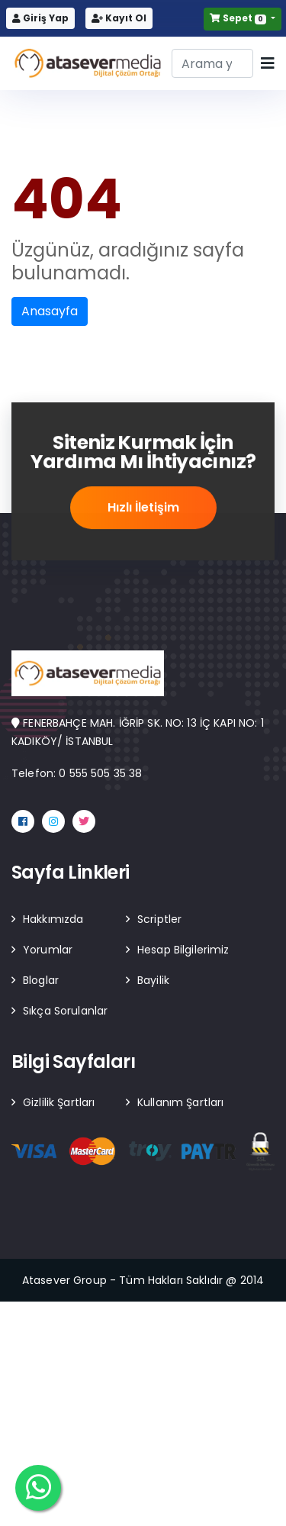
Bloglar (41, 980)
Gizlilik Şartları (59, 1102)
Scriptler (159, 919)
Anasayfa (49, 311)
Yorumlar (47, 949)
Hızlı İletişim (143, 509)
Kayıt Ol (119, 17)
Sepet (239, 17)
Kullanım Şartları (180, 1102)
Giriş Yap (40, 17)
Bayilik (153, 980)
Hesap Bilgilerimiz (183, 949)
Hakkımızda (53, 919)
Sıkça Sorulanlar (65, 1010)
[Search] (212, 63)
